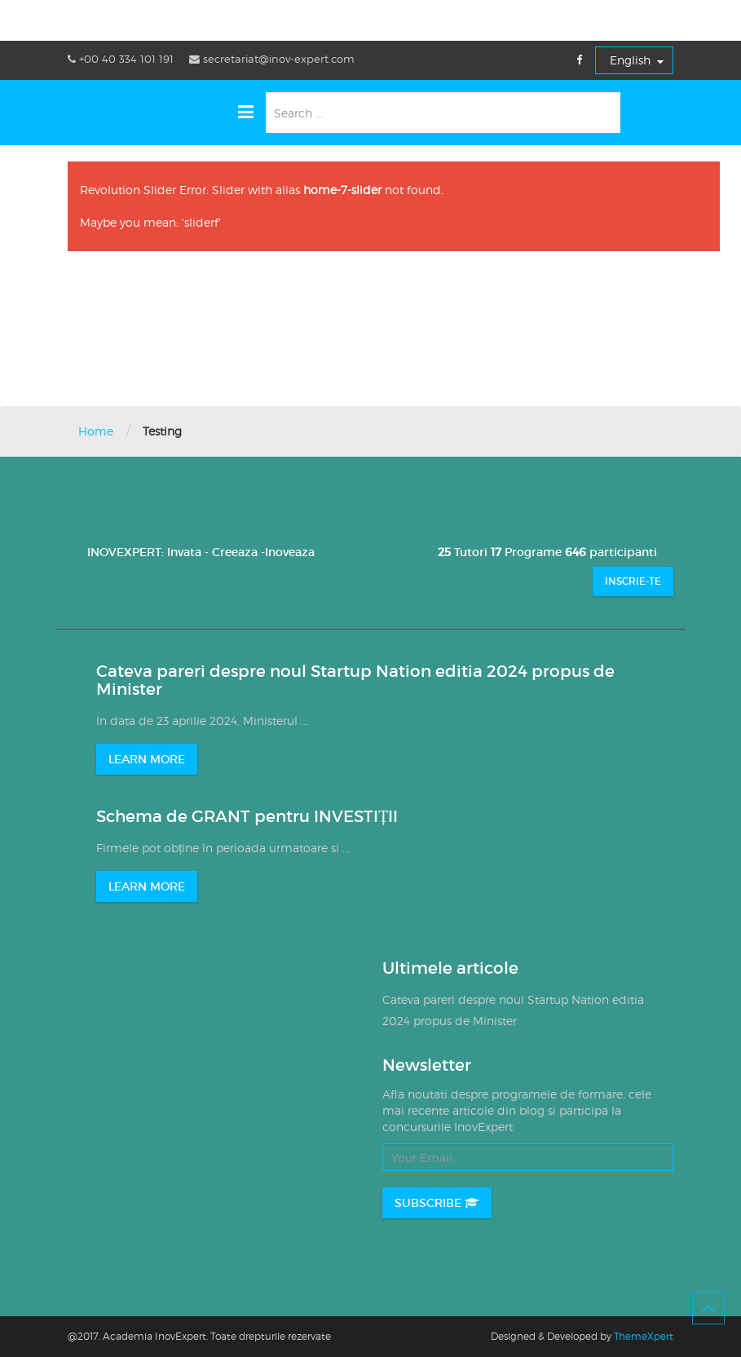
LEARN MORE (146, 759)
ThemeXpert (643, 1336)
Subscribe (437, 1203)
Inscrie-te (633, 581)
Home (95, 431)
